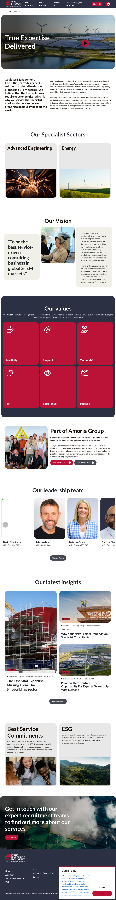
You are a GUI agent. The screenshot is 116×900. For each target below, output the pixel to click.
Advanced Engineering (43, 873)
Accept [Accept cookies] (102, 893)
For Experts (42, 3)
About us (17, 11)
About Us (9, 871)
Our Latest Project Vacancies (74, 3)
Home (9, 11)
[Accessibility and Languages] (108, 4)
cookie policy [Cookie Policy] (83, 895)
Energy (36, 877)
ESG (7, 882)
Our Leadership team (14, 878)
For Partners (29, 3)
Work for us (10, 875)
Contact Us (56, 3)
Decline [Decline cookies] (102, 887)
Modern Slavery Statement (46, 893)
